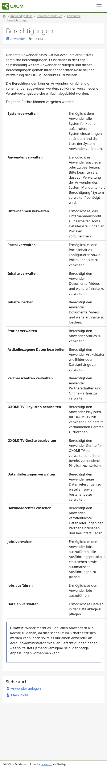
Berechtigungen (17, 20)
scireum (46, 764)
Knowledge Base (21, 16)
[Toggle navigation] (99, 6)
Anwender (73, 16)
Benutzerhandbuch (49, 16)
